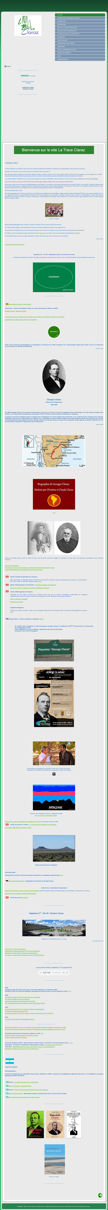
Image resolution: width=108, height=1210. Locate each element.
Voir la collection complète (19, 599)
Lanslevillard (62, 40)
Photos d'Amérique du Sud (66, 50)
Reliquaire (61, 37)
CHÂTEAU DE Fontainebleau (66, 31)
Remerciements (62, 59)
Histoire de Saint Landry (66, 43)
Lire (40, 581)
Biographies (61, 24)
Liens (59, 56)
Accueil (60, 15)
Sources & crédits (64, 53)
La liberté (25, 897)
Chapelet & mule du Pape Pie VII (68, 34)
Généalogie (61, 21)
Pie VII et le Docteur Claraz (67, 27)
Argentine (61, 46)
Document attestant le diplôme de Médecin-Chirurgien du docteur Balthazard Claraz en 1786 (35, 1029)
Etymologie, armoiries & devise (68, 18)
